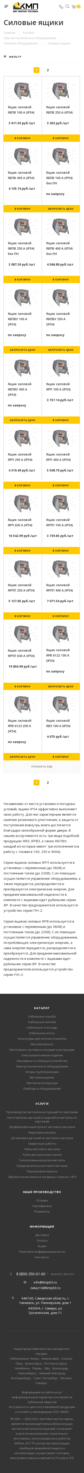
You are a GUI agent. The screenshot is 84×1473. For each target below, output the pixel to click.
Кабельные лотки (42, 1033)
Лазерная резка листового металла (42, 1166)
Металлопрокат (42, 1044)
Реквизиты (42, 1211)
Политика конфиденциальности (42, 1252)
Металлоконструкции (42, 1083)
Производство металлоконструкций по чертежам (42, 1112)
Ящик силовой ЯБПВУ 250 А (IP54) (58, 319)
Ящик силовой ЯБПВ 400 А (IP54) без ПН (59, 248)
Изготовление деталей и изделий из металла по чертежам (42, 1119)
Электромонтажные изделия (42, 1055)
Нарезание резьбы (42, 1132)
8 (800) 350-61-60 (30, 1274)
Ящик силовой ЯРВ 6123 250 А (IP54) (19, 725)
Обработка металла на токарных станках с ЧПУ (42, 1177)
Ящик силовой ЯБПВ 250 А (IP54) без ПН (21, 248)
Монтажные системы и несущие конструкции (42, 1050)
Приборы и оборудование (42, 1088)
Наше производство (42, 1192)
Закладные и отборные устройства (42, 1061)
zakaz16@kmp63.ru (45, 1288)
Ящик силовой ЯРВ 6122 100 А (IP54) (58, 655)
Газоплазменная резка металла (42, 1160)
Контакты (42, 1257)
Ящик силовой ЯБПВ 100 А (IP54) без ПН (59, 177)
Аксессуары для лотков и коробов (42, 1039)
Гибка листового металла (42, 1149)
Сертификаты (42, 1206)
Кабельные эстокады (42, 1027)
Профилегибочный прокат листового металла (42, 1127)
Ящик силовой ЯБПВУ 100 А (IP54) (19, 319)
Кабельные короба (42, 1016)
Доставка (42, 1235)
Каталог (42, 1008)
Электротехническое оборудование (42, 1066)
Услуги (42, 1104)
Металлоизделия (42, 1077)
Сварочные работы (42, 1144)
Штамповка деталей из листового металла (42, 1138)
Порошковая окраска (42, 1171)
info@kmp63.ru (45, 1282)
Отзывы (42, 1200)
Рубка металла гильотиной (42, 1155)
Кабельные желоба (42, 1022)
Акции (42, 1246)
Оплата (42, 1240)
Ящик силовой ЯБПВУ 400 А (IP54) (19, 389)
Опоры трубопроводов (42, 1072)
